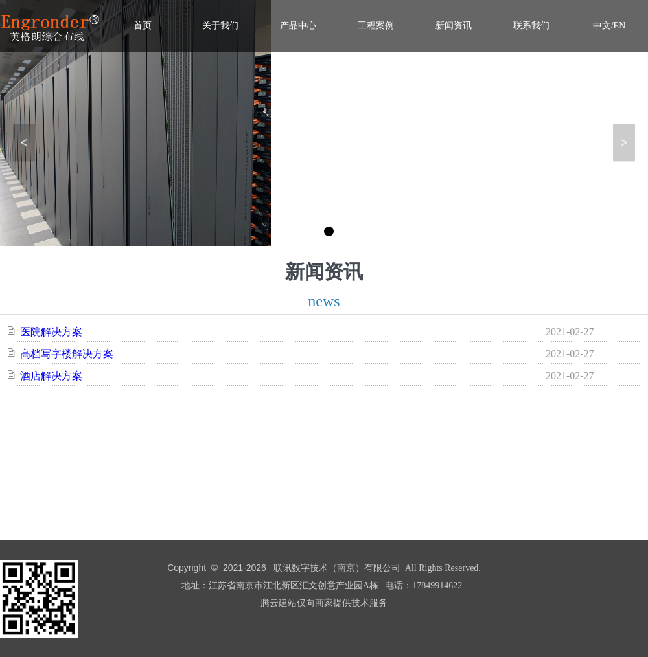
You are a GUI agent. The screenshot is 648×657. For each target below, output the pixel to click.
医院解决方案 (51, 331)
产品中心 (298, 25)
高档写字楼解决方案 (66, 353)
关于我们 (220, 25)
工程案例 (376, 25)
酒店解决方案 (51, 375)
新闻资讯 (453, 25)
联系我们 (531, 25)
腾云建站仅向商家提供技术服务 (324, 603)
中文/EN (609, 25)
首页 (142, 25)
